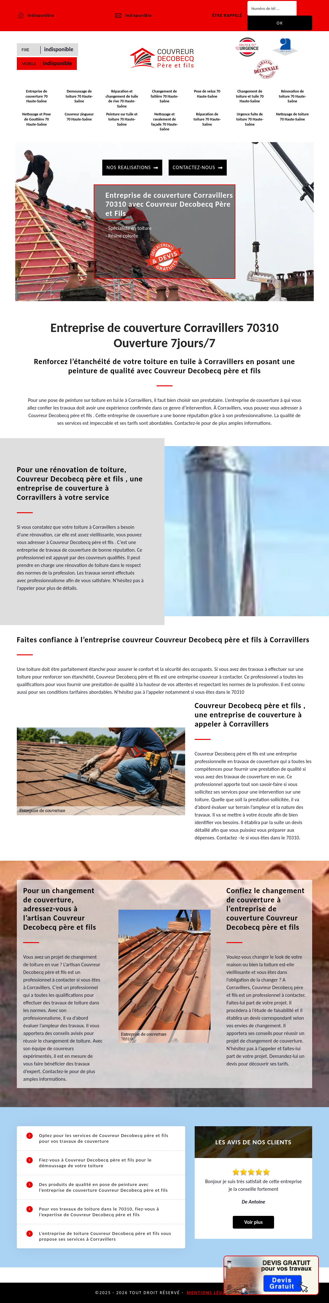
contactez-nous (194, 167)
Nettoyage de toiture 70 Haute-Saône (292, 116)
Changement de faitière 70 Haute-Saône (164, 96)
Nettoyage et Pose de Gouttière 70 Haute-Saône (36, 119)
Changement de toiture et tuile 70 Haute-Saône (250, 96)
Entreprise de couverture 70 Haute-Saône (36, 96)
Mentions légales (210, 1292)
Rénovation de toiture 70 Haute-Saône (292, 96)
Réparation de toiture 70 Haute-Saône (207, 119)
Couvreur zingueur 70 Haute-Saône (79, 116)
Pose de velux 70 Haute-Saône (207, 94)
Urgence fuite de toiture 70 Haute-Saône (249, 119)
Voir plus (253, 1222)
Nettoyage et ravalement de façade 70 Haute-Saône (164, 121)
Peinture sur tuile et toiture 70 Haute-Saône (122, 119)
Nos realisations (128, 167)
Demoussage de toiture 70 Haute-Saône (79, 96)
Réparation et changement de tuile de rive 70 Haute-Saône (122, 98)
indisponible (132, 15)
